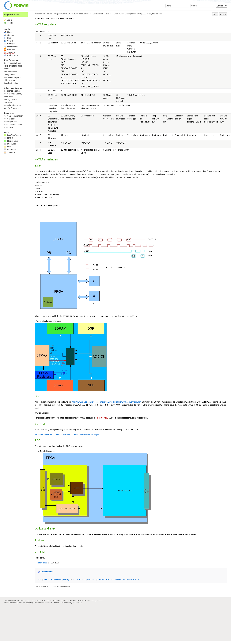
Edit (214, 14)
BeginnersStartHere (12, 63)
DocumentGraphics (12, 77)
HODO (8, 138)
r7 (76, 579)
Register (10, 23)
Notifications (11, 47)
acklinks (91, 579)
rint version (56, 579)
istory (66, 579)
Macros (7, 69)
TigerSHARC (102, 418)
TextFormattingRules (13, 66)
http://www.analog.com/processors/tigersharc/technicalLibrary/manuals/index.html (106, 402)
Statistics (9, 52)
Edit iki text (116, 579)
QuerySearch (9, 74)
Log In (9, 20)
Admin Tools (9, 119)
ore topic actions (131, 579)
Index (8, 38)
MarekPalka (157, 14)
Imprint (56, 603)
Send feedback (46, 603)
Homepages (11, 141)
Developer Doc (10, 122)
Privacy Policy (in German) (71, 603)
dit (40, 579)
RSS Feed (10, 49)
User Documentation (13, 124)
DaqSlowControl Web (63, 14)
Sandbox (9, 152)
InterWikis (8, 97)
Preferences (11, 55)
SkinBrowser (9, 80)
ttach (46, 579)
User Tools (8, 127)
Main (7, 147)
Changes (9, 44)
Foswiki (49, 14)
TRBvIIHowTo (117, 14)
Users (8, 32)
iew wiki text (103, 579)
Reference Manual (12, 91)
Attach (223, 14)
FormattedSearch (11, 72)
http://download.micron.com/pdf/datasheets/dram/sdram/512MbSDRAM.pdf (67, 434)
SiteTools (8, 102)
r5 (84, 579)
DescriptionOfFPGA (133, 14)
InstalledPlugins (11, 83)
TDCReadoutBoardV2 (100, 14)
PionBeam (10, 149)
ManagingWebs (10, 99)
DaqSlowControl (11, 14)
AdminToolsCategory (13, 94)
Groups (9, 35)
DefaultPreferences (12, 105)
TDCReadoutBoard (81, 14)
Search (8, 41)
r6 (80, 579)
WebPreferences (11, 108)
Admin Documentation (13, 116)
